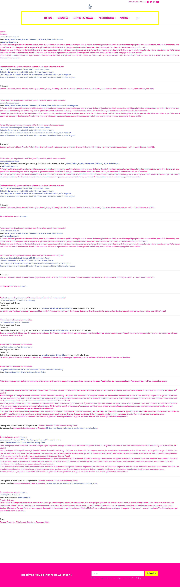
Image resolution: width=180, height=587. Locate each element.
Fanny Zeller (40, 379)
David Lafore (15, 47)
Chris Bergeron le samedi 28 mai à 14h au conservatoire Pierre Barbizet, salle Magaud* (35, 82)
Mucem (23, 224)
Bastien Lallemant (29, 47)
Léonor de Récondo (10, 174)
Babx (7, 47)
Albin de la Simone (54, 47)
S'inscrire (151, 573)
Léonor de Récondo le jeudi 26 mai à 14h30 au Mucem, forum (25, 77)
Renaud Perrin (24, 505)
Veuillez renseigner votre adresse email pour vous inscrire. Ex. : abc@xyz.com (118, 578)
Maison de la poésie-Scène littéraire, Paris (80, 435)
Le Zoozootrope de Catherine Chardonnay (17, 308)
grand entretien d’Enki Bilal (53, 362)
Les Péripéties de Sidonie (10, 502)
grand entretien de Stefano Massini (57, 316)
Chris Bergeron (71, 113)
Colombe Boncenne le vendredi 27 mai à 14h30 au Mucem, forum (27, 79)
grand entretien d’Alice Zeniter (55, 338)
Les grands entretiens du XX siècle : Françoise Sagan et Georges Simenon (30, 447)
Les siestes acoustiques (9, 44)
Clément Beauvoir (12, 379)
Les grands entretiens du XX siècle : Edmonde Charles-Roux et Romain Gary (31, 377)
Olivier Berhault (27, 379)
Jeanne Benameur (9, 49)
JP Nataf (42, 47)
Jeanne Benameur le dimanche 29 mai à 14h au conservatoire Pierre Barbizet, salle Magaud (37, 84)
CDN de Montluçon (54, 435)
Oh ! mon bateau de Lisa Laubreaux (14, 330)
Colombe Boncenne (10, 243)
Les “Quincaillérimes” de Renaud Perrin (16, 354)
